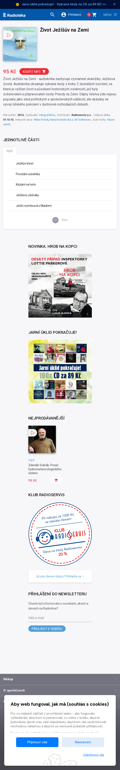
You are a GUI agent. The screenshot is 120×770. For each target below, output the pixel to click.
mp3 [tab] (9, 151)
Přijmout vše (37, 742)
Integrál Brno (47, 115)
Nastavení (83, 742)
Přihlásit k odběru (47, 629)
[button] (54, 14)
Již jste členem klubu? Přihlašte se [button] (60, 576)
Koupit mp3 (34, 72)
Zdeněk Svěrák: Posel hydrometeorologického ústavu (45, 469)
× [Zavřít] (114, 4)
